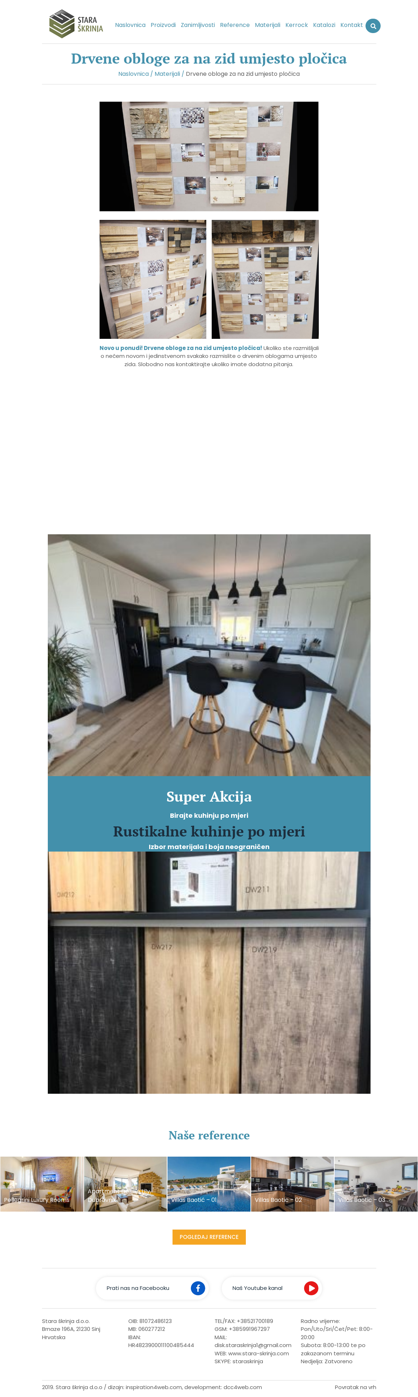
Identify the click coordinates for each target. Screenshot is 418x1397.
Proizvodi (163, 25)
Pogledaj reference (209, 1237)
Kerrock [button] (296, 25)
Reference (235, 25)
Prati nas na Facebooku (138, 1288)
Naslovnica (130, 25)
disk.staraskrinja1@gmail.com (253, 1345)
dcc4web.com (243, 1387)
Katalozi (324, 25)
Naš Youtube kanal (258, 1288)
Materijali (267, 25)
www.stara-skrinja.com (258, 1353)
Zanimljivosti (198, 25)
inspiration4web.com (154, 1387)
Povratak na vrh (355, 1387)
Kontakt (351, 25)
